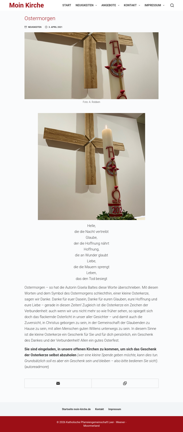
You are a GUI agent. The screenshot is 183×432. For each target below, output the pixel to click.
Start (66, 5)
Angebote (111, 5)
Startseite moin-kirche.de (76, 409)
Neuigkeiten (87, 5)
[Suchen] (172, 5)
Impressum (155, 5)
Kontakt (133, 5)
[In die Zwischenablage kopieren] (125, 383)
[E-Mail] (58, 383)
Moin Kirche (26, 5)
